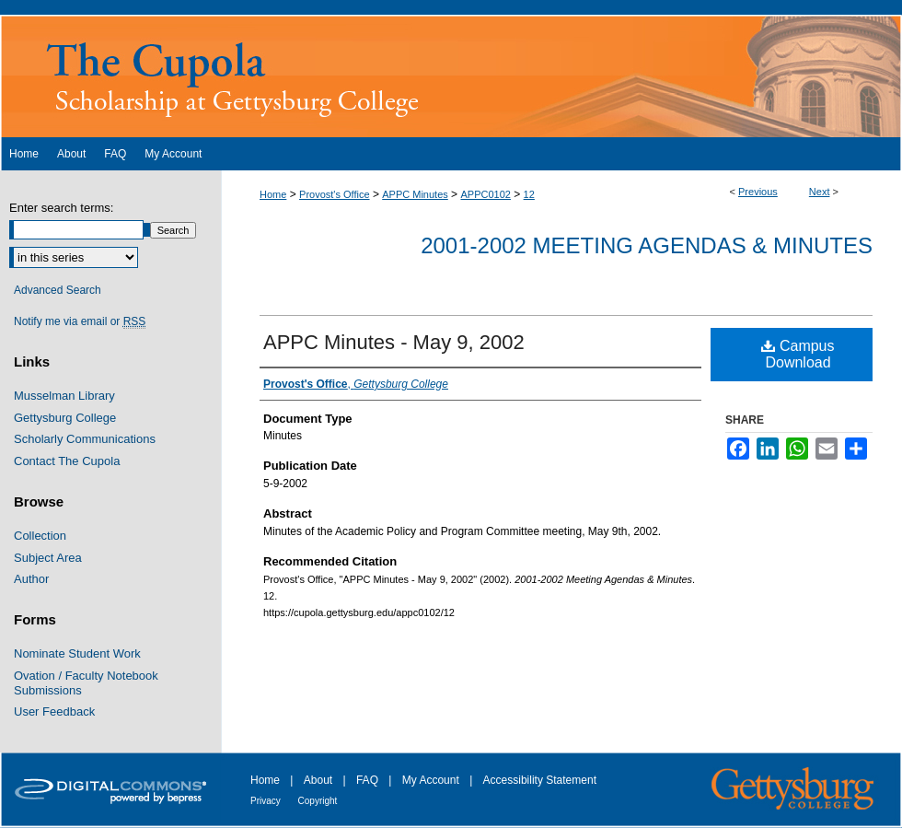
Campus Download (797, 354)
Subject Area (48, 558)
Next (819, 191)
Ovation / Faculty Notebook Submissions (86, 683)
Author (31, 579)
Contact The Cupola (67, 461)
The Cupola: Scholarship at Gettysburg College (451, 76)
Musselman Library (64, 395)
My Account (432, 780)
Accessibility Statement (539, 780)
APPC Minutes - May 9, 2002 (394, 342)
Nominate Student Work (77, 653)
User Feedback (54, 711)
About (320, 780)
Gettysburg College (65, 418)
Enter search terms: (61, 208)
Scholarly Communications (85, 439)
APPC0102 (485, 194)
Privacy (266, 801)
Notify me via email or (79, 321)
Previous (758, 191)
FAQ (368, 780)
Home (273, 194)
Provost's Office (334, 194)
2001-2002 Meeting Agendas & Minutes (647, 245)
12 (529, 194)
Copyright (318, 801)
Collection (40, 535)
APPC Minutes (415, 194)
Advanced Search (57, 290)
